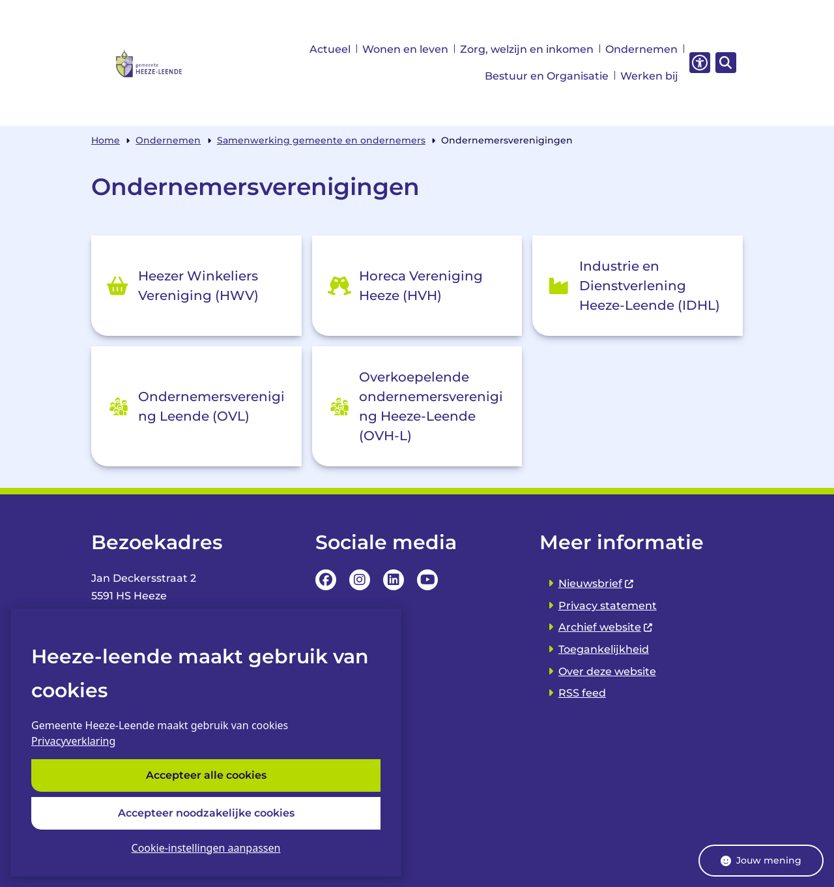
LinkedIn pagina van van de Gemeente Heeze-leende (393, 579)
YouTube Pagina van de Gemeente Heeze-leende (427, 579)
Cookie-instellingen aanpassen (206, 848)
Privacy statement (607, 605)
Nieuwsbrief (596, 583)
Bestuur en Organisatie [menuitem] (547, 76)
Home (105, 140)
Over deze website (607, 671)
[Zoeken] (723, 62)
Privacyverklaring (73, 741)
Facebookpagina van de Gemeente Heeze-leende (325, 579)
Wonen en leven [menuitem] (405, 49)
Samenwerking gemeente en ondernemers (321, 140)
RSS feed (582, 693)
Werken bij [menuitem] (649, 76)
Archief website (606, 627)
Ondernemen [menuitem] (641, 49)
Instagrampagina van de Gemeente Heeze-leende (359, 579)
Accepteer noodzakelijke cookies (206, 813)
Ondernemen (168, 140)
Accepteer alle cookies (206, 776)
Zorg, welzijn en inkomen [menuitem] (527, 49)
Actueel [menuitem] (330, 49)
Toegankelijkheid (603, 649)
